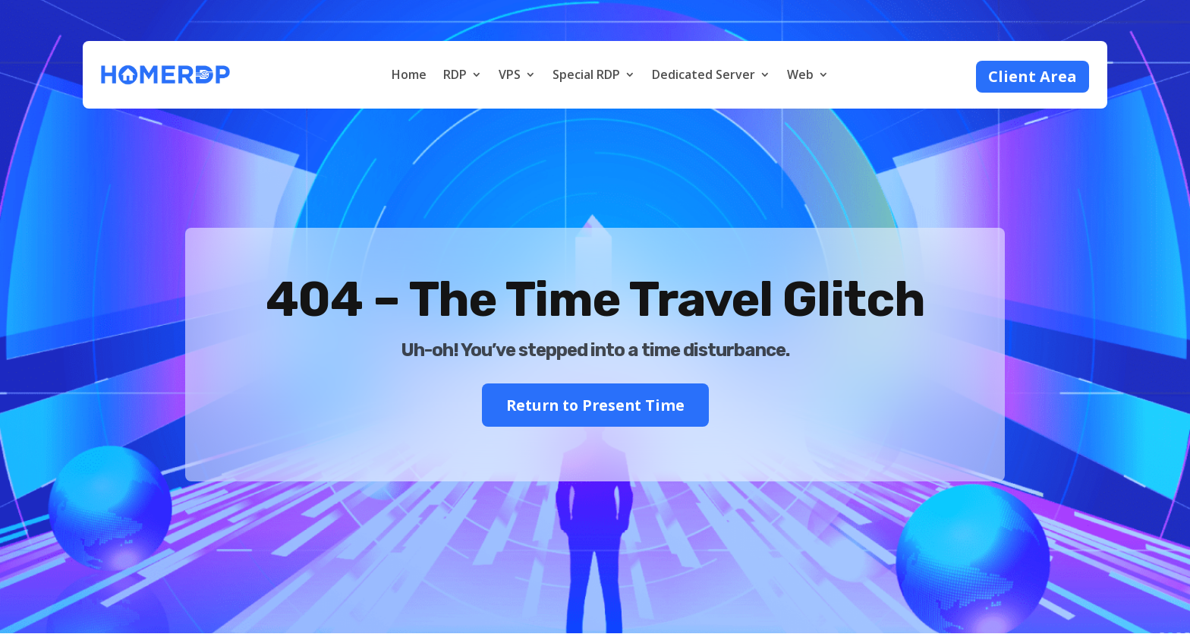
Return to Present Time (595, 405)
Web (800, 74)
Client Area (1032, 76)
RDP (455, 74)
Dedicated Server (703, 74)
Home (409, 74)
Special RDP (586, 74)
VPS (510, 74)
